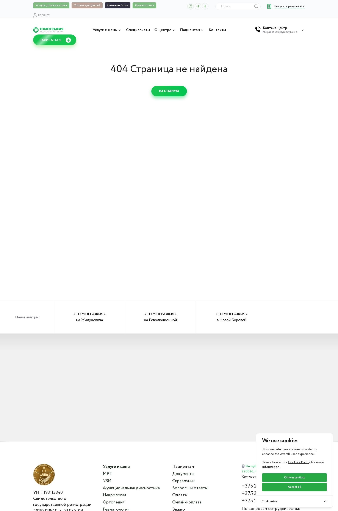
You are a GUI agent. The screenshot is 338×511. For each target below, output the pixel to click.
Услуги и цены (107, 30)
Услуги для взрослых (51, 5)
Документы (183, 474)
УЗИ (107, 481)
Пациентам (192, 30)
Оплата (179, 495)
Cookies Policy (299, 462)
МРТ (107, 474)
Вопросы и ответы (190, 488)
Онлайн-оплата (187, 502)
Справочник (183, 481)
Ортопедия (114, 502)
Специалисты (138, 30)
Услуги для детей (87, 5)
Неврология (114, 495)
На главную (169, 91)
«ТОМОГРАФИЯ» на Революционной (160, 317)
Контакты (217, 30)
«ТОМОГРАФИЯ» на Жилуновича (90, 317)
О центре (165, 30)
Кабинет (41, 15)
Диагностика (144, 5)
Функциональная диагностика (131, 488)
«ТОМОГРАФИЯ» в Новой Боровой (232, 317)
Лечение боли (117, 5)
